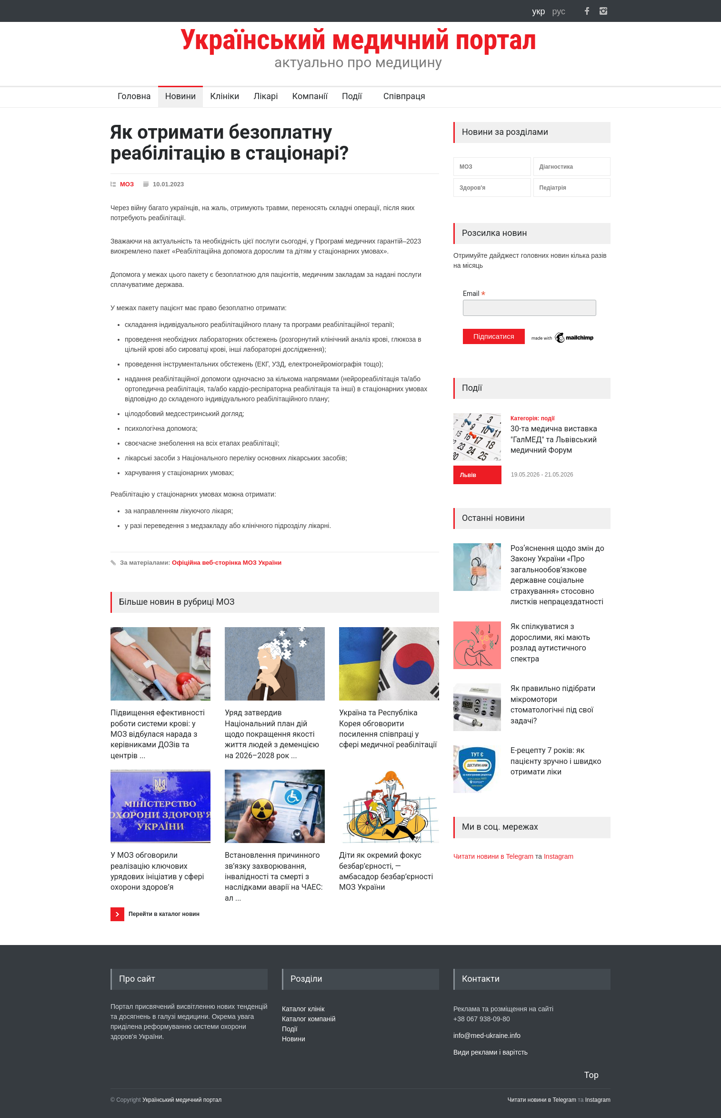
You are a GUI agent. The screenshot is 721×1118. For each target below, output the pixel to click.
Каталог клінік (303, 1009)
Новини (180, 96)
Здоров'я (472, 187)
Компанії (310, 96)
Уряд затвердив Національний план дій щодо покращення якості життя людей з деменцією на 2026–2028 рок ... (272, 734)
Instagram (558, 856)
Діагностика (556, 166)
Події (352, 96)
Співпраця (404, 96)
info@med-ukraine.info (487, 1035)
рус (558, 11)
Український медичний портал (182, 1100)
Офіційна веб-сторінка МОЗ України (226, 562)
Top (591, 1075)
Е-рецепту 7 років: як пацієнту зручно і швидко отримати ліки (556, 761)
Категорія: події (533, 418)
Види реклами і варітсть (490, 1052)
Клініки (224, 96)
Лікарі (265, 96)
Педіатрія (553, 187)
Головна (134, 96)
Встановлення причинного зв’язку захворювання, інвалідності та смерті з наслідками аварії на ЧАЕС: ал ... (274, 877)
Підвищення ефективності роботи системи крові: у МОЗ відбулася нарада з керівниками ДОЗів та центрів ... (157, 734)
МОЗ (127, 184)
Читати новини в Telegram (494, 856)
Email (474, 293)
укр (540, 11)
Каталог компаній (309, 1019)
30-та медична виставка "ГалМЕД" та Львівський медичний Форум (554, 439)
